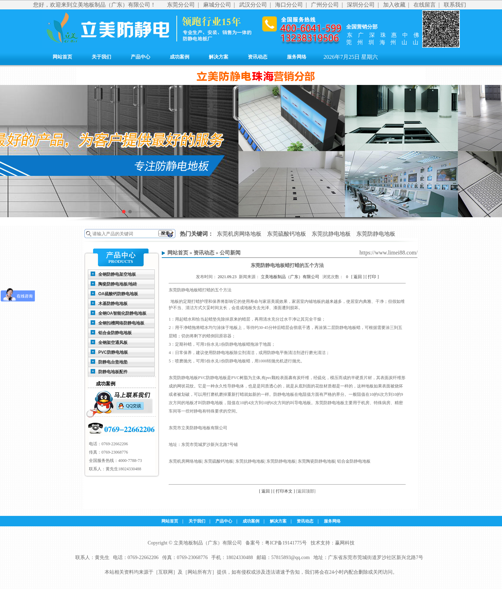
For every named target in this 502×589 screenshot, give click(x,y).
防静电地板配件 (113, 371)
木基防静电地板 (113, 303)
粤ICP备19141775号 (286, 542)
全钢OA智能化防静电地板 (122, 313)
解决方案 (218, 57)
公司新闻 (230, 253)
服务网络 (296, 57)
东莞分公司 (181, 5)
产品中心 (140, 57)
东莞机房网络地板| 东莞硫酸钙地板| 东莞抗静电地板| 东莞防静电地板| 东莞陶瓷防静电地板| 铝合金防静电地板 (270, 461)
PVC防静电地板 (113, 352)
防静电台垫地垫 (113, 362)
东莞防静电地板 (375, 234)
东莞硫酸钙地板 (286, 234)
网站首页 (62, 57)
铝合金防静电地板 (115, 332)
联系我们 (455, 5)
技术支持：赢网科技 (333, 542)
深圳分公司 (361, 5)
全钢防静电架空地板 (117, 274)
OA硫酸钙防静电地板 (118, 293)
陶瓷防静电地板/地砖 (117, 284)
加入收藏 (394, 5)
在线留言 (424, 5)
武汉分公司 (253, 5)
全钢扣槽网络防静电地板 (121, 323)
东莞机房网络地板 (239, 234)
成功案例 (179, 57)
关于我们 (101, 57)
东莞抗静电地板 (331, 234)
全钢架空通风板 (113, 342)
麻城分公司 (217, 5)
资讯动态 (257, 57)
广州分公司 (325, 5)
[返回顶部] (305, 491)
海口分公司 (289, 5)
